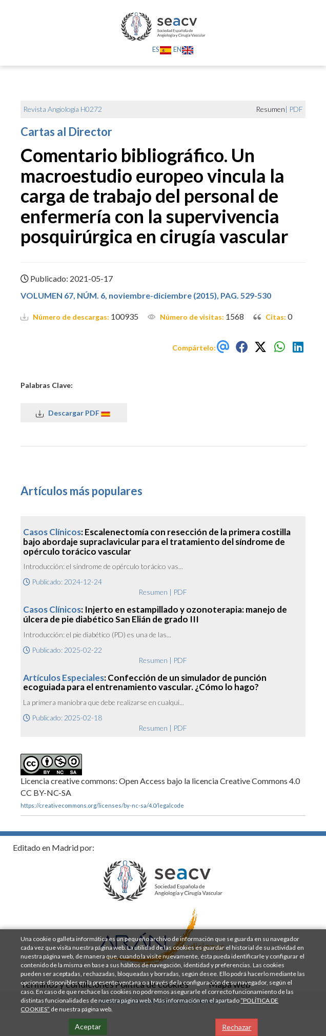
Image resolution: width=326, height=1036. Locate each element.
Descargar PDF (74, 413)
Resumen (153, 592)
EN (183, 49)
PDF (296, 109)
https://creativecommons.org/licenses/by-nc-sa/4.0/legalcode (102, 805)
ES (162, 49)
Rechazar (236, 1027)
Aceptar (88, 1026)
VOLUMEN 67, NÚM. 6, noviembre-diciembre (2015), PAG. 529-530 (146, 295)
